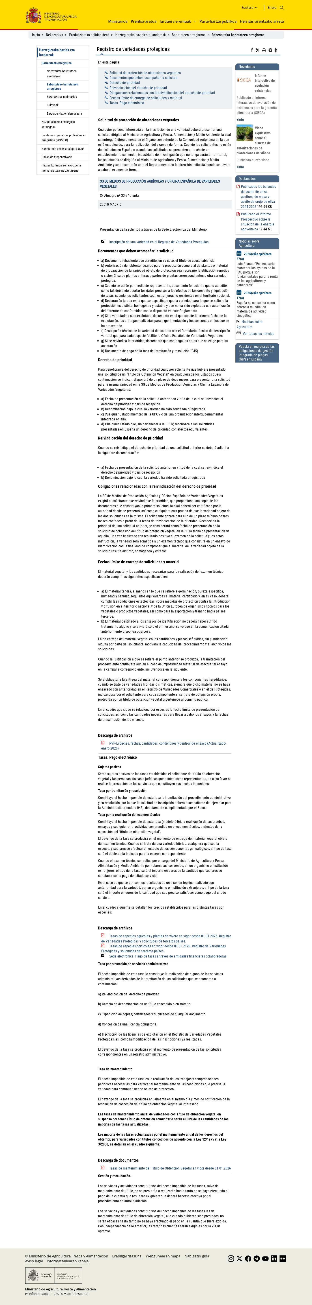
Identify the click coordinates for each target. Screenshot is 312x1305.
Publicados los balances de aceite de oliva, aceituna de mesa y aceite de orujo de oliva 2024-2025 (258, 196)
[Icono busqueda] (282, 7)
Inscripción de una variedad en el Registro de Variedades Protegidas (159, 242)
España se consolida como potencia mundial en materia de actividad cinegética (256, 309)
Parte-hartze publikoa (218, 21)
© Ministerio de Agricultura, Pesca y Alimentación (66, 1256)
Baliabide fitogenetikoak (57, 157)
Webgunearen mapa (163, 1256)
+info (240, 120)
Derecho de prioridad (125, 83)
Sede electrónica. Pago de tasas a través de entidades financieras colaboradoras (167, 956)
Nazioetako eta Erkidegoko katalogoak (58, 124)
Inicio (36, 35)
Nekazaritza (54, 35)
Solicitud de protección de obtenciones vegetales (145, 73)
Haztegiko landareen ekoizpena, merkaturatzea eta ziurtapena (62, 168)
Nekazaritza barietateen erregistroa (62, 73)
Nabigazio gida (197, 1256)
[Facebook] (253, 51)
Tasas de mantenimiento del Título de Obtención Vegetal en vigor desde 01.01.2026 (170, 1168)
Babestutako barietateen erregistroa (62, 86)
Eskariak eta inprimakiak (62, 96)
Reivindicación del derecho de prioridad (138, 88)
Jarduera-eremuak (175, 21)
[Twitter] (258, 50)
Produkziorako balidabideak (89, 35)
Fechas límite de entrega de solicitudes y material (146, 98)
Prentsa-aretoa (143, 21)
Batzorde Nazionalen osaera (64, 113)
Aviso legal (34, 1261)
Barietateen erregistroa (189, 35)
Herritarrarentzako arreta (262, 21)
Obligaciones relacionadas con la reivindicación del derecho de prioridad (162, 93)
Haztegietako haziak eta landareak (140, 35)
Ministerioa (117, 21)
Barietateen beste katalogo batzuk (63, 149)
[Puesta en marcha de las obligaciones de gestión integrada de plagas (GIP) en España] (257, 375)
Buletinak (52, 105)
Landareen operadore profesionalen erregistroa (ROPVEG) (64, 137)
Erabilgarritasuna (127, 1256)
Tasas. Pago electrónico (127, 103)
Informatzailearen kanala (68, 1261)
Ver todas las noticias (255, 334)
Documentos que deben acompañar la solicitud (143, 78)
